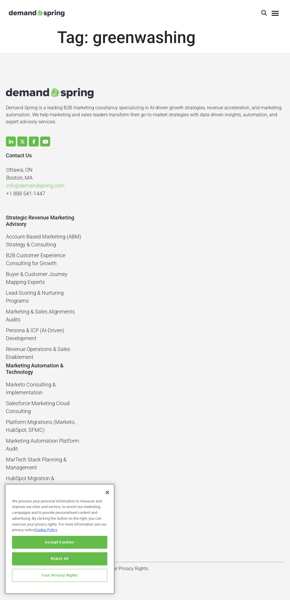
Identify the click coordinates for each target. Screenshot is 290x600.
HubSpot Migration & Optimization (30, 482)
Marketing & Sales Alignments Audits (40, 315)
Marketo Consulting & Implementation (31, 388)
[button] (264, 13)
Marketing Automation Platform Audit (42, 445)
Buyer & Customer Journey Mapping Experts (36, 278)
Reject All (60, 558)
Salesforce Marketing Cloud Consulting (37, 407)
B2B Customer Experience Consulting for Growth (35, 259)
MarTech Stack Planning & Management (36, 463)
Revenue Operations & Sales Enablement (38, 353)
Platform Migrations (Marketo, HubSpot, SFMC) (40, 426)
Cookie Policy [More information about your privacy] (46, 530)
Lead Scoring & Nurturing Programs (35, 297)
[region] (60, 539)
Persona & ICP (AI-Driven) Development (35, 334)
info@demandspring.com (35, 186)
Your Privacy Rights (59, 575)
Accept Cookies (59, 542)
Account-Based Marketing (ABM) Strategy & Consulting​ (43, 240)
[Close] (107, 492)
